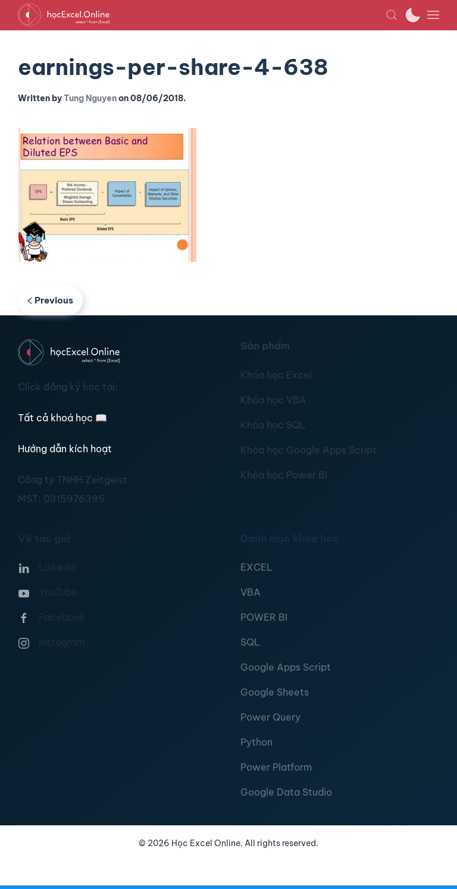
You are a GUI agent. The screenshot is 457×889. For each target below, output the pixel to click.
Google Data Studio (286, 792)
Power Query (270, 717)
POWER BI (263, 617)
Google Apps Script (285, 667)
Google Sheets (274, 692)
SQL (250, 642)
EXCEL (256, 567)
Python (256, 742)
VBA (250, 592)
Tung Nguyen (90, 98)
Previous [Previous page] (50, 300)
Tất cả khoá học (62, 418)
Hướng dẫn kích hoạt (65, 449)
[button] (391, 15)
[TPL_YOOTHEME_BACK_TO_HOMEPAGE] (202, 15)
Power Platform (276, 767)
